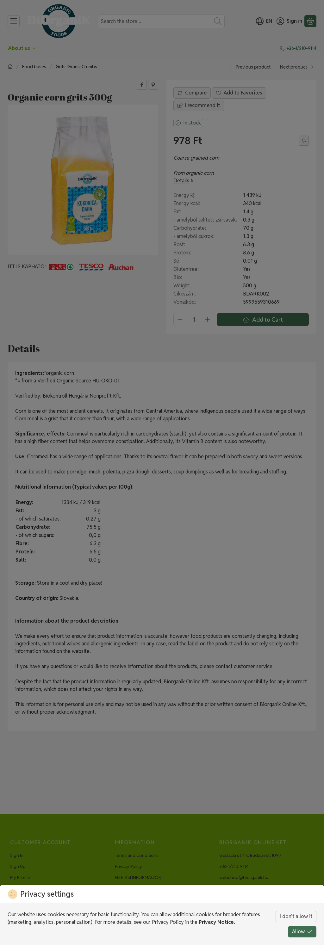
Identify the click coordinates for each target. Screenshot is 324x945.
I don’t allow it (296, 916)
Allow (302, 931)
